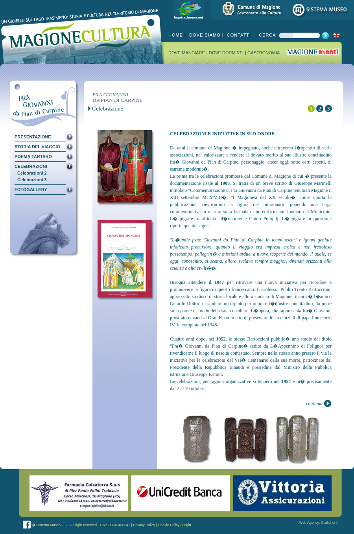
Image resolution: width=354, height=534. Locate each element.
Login (187, 525)
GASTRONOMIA (263, 52)
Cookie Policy (169, 525)
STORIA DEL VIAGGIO (37, 146)
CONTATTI (238, 35)
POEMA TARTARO (33, 156)
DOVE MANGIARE (187, 52)
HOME (175, 35)
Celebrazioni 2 (32, 173)
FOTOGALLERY (31, 189)
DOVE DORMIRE (226, 52)
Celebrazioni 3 (32, 180)
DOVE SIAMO (204, 35)
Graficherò (329, 523)
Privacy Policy (144, 525)
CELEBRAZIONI (31, 166)
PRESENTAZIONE (33, 136)
